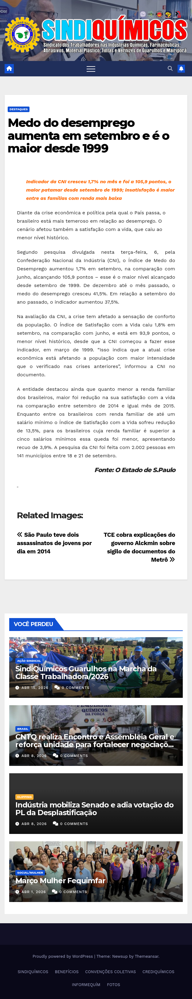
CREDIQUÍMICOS (158, 971)
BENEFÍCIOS (67, 971)
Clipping (24, 797)
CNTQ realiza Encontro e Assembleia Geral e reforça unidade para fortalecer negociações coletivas (95, 744)
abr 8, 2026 (34, 756)
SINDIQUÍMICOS (33, 971)
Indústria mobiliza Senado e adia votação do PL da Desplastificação (94, 808)
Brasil (22, 728)
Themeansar (147, 956)
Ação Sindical (29, 660)
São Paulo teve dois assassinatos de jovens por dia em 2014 (54, 543)
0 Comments (76, 688)
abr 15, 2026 (35, 688)
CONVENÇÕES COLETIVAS (110, 971)
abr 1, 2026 (34, 892)
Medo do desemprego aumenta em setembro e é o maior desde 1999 (88, 135)
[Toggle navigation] (91, 68)
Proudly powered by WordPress (63, 956)
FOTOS (113, 984)
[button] (170, 68)
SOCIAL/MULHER (30, 872)
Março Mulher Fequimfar (60, 880)
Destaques (19, 109)
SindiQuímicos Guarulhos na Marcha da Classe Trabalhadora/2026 (86, 672)
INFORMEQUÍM (86, 984)
